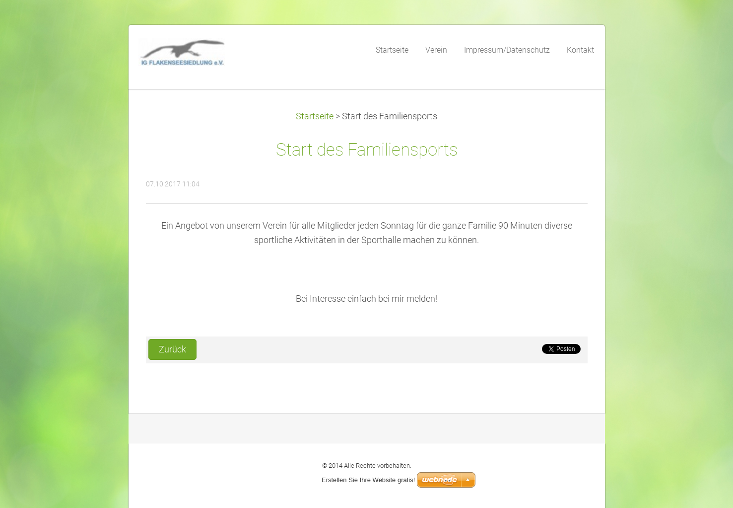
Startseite (314, 116)
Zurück (172, 349)
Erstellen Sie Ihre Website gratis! (368, 480)
